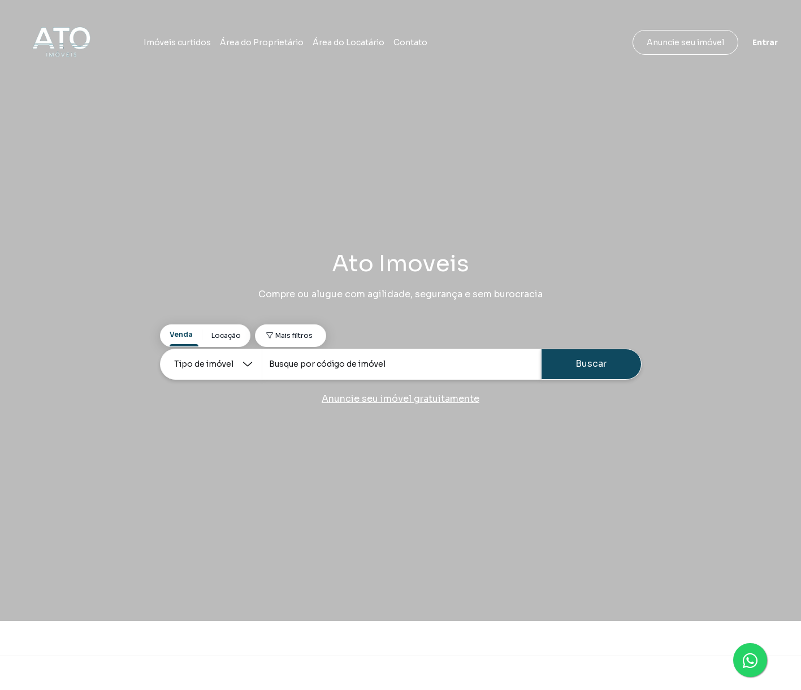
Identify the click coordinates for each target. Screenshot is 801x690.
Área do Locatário (348, 42)
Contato (410, 42)
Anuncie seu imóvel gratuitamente (400, 399)
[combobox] (402, 364)
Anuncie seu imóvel (685, 42)
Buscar (591, 364)
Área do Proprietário (262, 42)
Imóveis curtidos (177, 42)
